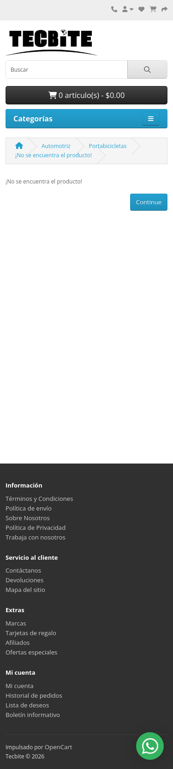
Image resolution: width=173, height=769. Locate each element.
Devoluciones (24, 580)
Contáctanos (23, 570)
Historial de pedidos (34, 695)
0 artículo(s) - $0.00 (86, 95)
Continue (148, 202)
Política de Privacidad (36, 527)
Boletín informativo (33, 715)
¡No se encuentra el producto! (53, 155)
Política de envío (29, 508)
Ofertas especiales (31, 652)
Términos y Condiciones (39, 498)
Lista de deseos (27, 705)
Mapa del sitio (25, 589)
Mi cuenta (20, 686)
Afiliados (18, 642)
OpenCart (58, 747)
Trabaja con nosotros (36, 537)
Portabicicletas (108, 146)
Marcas (16, 623)
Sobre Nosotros (28, 518)
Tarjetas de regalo (31, 633)
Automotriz (56, 146)
